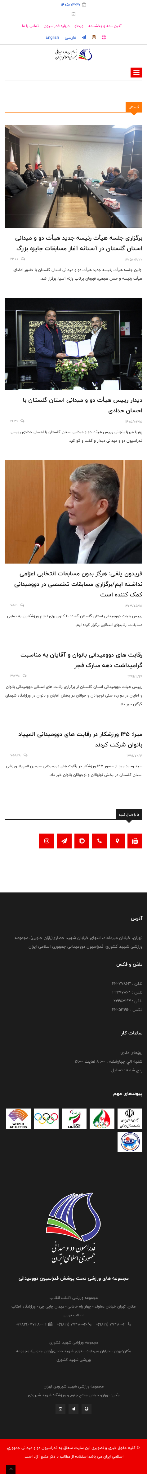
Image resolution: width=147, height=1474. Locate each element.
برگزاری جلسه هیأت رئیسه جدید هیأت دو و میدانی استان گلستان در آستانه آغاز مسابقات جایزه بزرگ (78, 243)
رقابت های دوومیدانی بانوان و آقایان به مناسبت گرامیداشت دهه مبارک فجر (81, 660)
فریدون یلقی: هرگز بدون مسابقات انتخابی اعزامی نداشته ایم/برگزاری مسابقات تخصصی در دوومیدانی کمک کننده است (78, 584)
